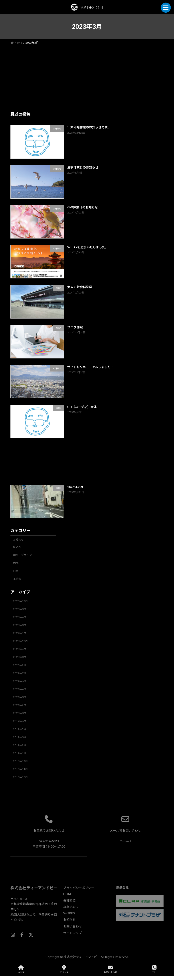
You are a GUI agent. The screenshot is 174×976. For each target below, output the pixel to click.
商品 (15, 563)
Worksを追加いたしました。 (87, 247)
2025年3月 (19, 625)
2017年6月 (19, 721)
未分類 (17, 579)
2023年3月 (19, 657)
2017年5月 (19, 729)
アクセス (64, 969)
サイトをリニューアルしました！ (90, 367)
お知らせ (18, 539)
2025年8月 (19, 608)
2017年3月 (19, 737)
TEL (154, 969)
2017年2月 (19, 745)
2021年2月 (19, 705)
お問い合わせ (110, 969)
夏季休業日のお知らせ (82, 167)
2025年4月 (19, 617)
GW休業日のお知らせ (82, 207)
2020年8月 (19, 713)
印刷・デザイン (22, 555)
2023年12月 (20, 641)
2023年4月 (19, 649)
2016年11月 (20, 769)
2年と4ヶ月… (76, 487)
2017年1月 (19, 753)
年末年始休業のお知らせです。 (89, 127)
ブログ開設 (75, 327)
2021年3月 (19, 697)
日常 (15, 571)
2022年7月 (19, 673)
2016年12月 (20, 761)
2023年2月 (19, 665)
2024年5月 (19, 633)
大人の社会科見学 (79, 287)
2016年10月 (20, 777)
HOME (21, 969)
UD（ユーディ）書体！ (83, 407)
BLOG (17, 547)
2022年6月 (19, 681)
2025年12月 (20, 600)
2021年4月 (19, 689)
